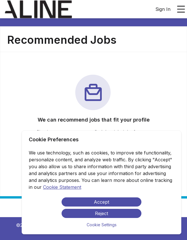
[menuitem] (38, 9)
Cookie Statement (62, 187)
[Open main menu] (181, 9)
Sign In (162, 9)
